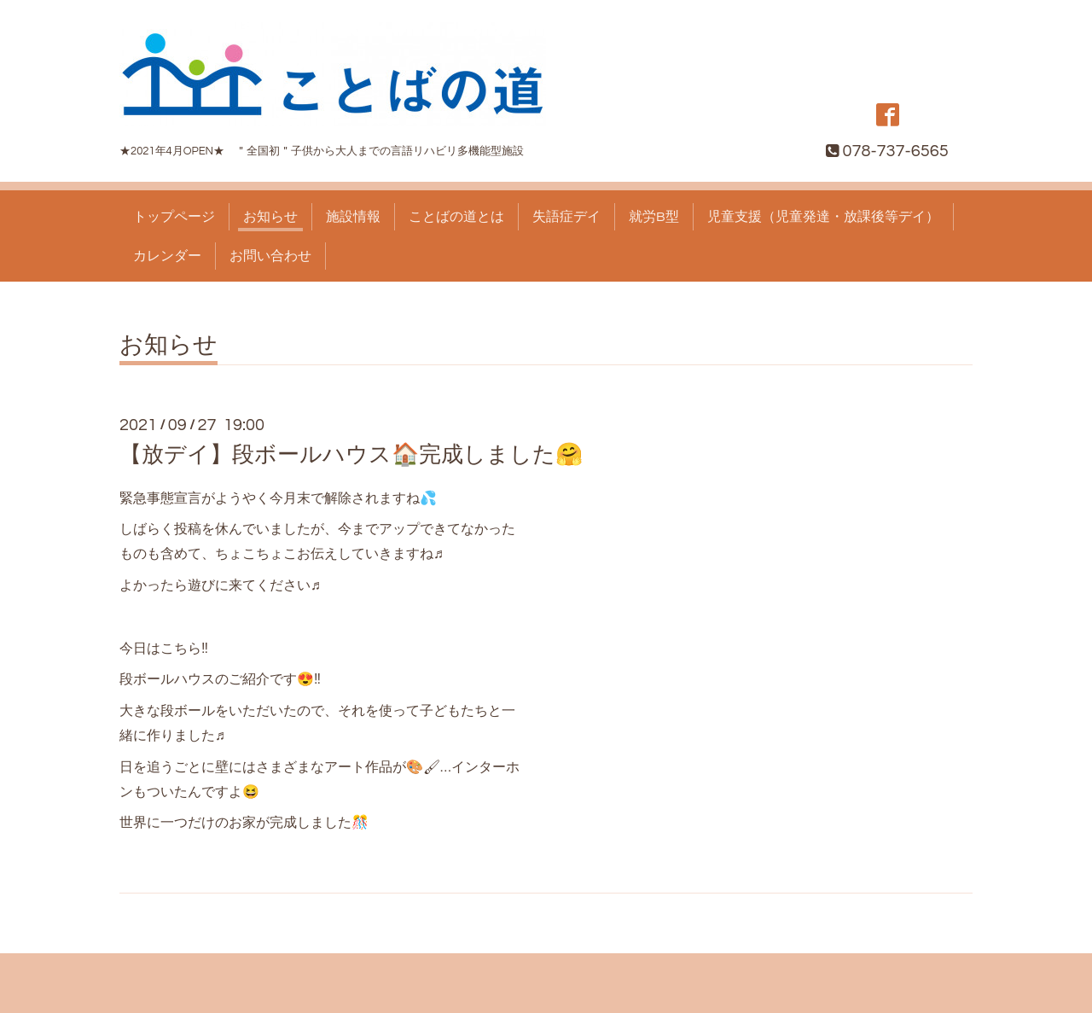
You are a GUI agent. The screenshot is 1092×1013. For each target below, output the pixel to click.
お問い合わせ (270, 256)
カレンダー (167, 256)
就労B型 (654, 217)
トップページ (174, 217)
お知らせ (270, 217)
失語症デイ (566, 217)
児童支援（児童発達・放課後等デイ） (823, 217)
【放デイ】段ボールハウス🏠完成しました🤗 (351, 455)
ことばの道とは (456, 217)
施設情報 (353, 217)
